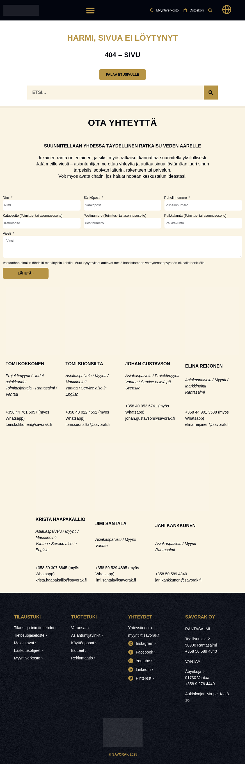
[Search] (211, 93)
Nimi (6, 198)
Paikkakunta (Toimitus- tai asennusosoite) (195, 216)
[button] (90, 10)
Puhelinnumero (176, 198)
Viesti (7, 234)
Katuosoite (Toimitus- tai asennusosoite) (33, 216)
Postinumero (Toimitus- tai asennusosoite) (115, 216)
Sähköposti (92, 198)
